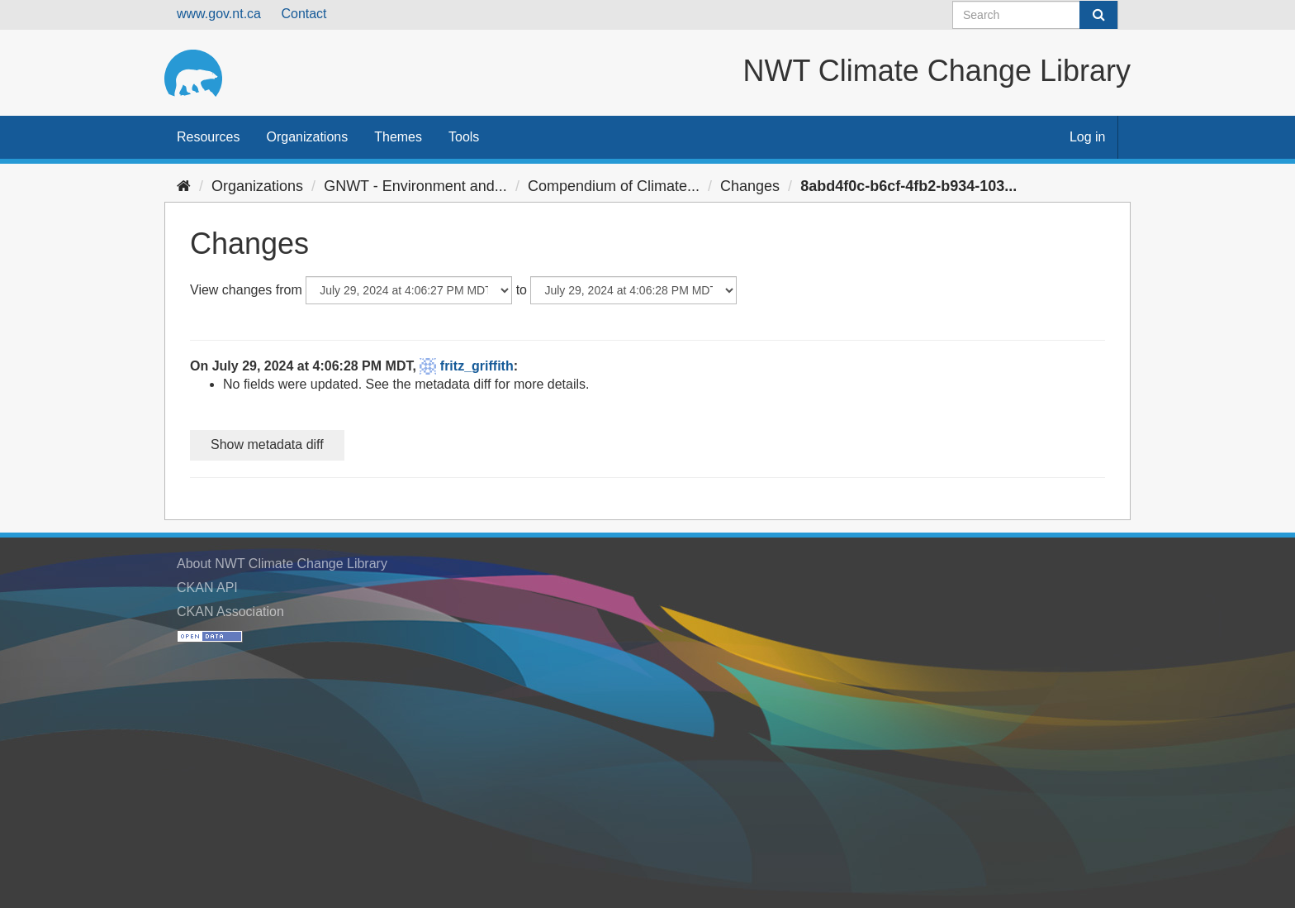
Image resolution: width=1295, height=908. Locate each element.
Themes (398, 137)
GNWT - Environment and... (415, 186)
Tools (463, 137)
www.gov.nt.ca (219, 14)
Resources (208, 137)
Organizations (307, 137)
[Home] (184, 186)
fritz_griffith (477, 366)
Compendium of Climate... (614, 186)
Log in (1088, 137)
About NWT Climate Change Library (282, 564)
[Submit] (1098, 15)
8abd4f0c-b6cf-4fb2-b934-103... (908, 186)
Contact (303, 14)
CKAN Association (230, 612)
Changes (750, 186)
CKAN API (207, 588)
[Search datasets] (1035, 15)
